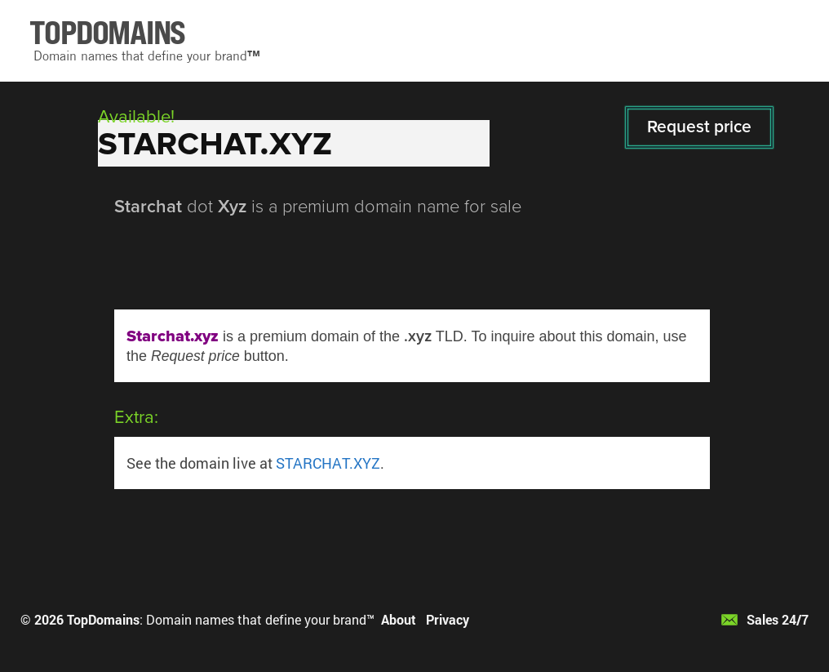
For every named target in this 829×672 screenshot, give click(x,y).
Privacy (447, 619)
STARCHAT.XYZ (328, 463)
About (398, 619)
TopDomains (103, 619)
